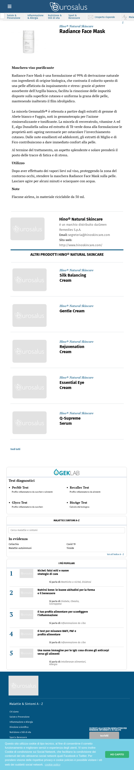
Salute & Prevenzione (13, 16)
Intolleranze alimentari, (73, 661)
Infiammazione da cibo (73, 623)
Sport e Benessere (18, 737)
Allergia (53, 664)
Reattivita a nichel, (71, 582)
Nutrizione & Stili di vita (55, 16)
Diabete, (65, 601)
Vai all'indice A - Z (115, 554)
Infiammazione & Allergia (35, 16)
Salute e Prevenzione (20, 717)
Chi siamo (14, 712)
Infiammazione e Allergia (21, 722)
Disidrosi (86, 582)
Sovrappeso (55, 603)
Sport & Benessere (74, 16)
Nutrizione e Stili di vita (20, 732)
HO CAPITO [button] (117, 754)
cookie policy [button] (52, 764)
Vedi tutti (15, 449)
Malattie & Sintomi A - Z (26, 704)
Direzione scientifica (19, 727)
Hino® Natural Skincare (76, 26)
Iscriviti (104, 735)
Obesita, (74, 601)
